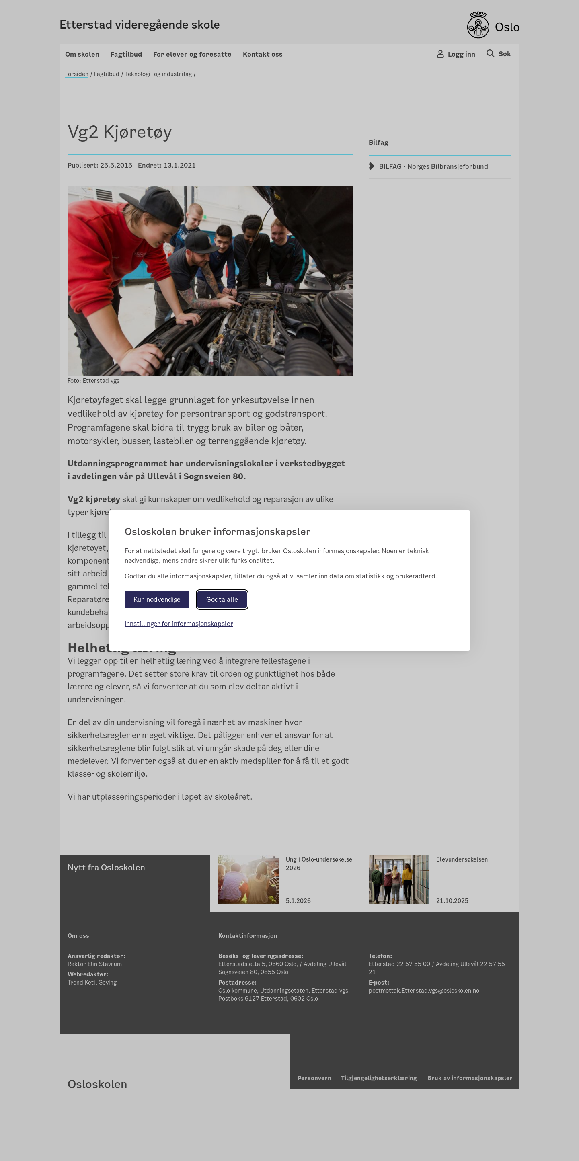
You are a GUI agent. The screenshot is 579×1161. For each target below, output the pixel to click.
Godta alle (222, 599)
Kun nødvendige (157, 599)
